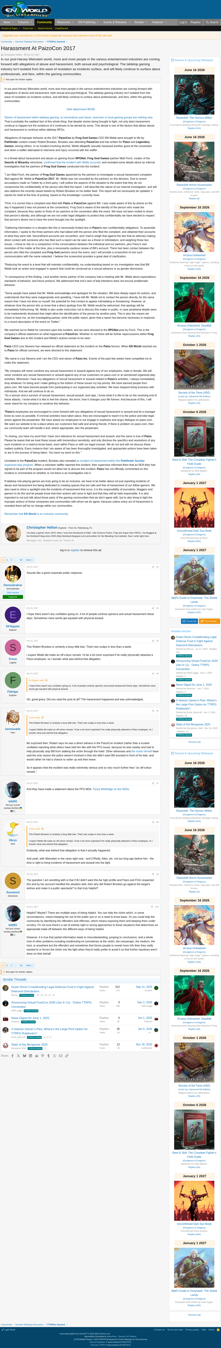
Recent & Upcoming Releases (194, 60)
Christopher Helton (13, 54)
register (75, 550)
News (6, 22)
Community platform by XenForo (84, 1334)
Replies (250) (194, 269)
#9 (157, 874)
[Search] (212, 22)
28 (38, 995)
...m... (149, 1032)
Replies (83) (194, 336)
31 (50, 995)
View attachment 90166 (80, 109)
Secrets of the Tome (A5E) (194, 392)
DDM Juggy (16, 1010)
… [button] (16, 560)
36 (21, 560)
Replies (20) (194, 403)
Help (204, 1329)
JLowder (148, 990)
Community (44, 22)
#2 (157, 567)
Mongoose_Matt (18, 1048)
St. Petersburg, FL (83, 528)
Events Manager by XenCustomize (132, 1339)
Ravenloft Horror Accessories (194, 184)
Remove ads (194, 742)
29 (42, 995)
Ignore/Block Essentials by (110, 1336)
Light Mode (8, 1329)
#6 (157, 711)
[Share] (153, 567)
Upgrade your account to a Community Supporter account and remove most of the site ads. (58, 35)
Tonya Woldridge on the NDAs (111, 789)
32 (54, 995)
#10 (157, 907)
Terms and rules (175, 1329)
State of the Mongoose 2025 (29, 1044)
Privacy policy (192, 1329)
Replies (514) (194, 128)
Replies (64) (194, 474)
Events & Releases (115, 22)
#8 (157, 822)
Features (157, 22)
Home (212, 1329)
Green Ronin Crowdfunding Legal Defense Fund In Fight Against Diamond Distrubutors (196, 641)
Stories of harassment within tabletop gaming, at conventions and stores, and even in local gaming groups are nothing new (78, 117)
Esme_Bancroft (18, 1037)
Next (28, 560)
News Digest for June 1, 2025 (30, 1018)
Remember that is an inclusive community (36, 513)
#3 (157, 608)
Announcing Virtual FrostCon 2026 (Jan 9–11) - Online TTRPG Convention (197, 665)
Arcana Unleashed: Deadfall (194, 325)
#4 (157, 641)
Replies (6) (194, 198)
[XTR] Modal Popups (96, 1339)
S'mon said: (34, 717)
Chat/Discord (61, 28)
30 (46, 995)
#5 (157, 673)
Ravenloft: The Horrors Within (194, 117)
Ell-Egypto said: (36, 680)
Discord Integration (97, 1342)
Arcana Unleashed (194, 255)
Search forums (45, 28)
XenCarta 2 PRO (97, 1345)
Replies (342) (194, 612)
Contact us (159, 1329)
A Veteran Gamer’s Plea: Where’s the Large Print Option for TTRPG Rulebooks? (196, 704)
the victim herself (141, 751)
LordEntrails (146, 1048)
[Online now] (13, 581)
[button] (13, 22)
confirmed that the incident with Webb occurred (72, 162)
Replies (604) (194, 541)
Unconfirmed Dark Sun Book (194, 530)
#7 (157, 783)
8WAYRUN (126, 1342)
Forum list (28, 28)
